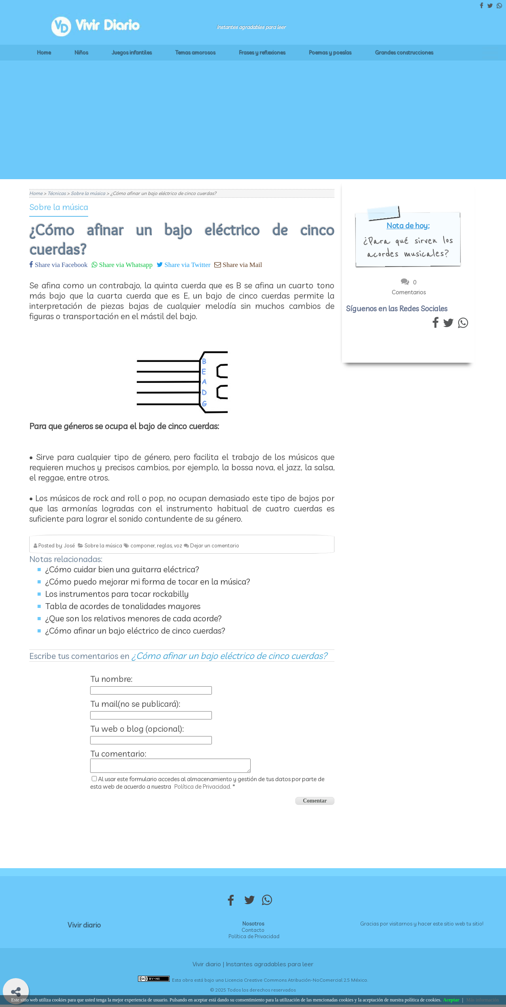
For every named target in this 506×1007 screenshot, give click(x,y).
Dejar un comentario (214, 545)
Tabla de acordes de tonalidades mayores (122, 606)
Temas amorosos (195, 52)
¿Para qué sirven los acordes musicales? (408, 247)
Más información (482, 1000)
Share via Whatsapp (125, 264)
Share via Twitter (186, 264)
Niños (81, 52)
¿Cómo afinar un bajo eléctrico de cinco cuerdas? (135, 630)
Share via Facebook (60, 264)
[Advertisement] (253, 119)
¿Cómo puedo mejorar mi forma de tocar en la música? (147, 581)
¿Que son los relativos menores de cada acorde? (133, 618)
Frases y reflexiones (262, 52)
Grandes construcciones (404, 52)
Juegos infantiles (132, 52)
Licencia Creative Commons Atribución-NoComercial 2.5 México (296, 982)
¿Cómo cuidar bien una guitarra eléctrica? (122, 569)
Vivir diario (84, 927)
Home (44, 52)
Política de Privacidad (253, 938)
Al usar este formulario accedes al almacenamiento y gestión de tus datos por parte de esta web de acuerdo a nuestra (207, 785)
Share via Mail (241, 264)
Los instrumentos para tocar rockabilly (117, 594)
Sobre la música (58, 207)
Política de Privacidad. (202, 789)
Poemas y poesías (330, 52)
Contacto (253, 932)
